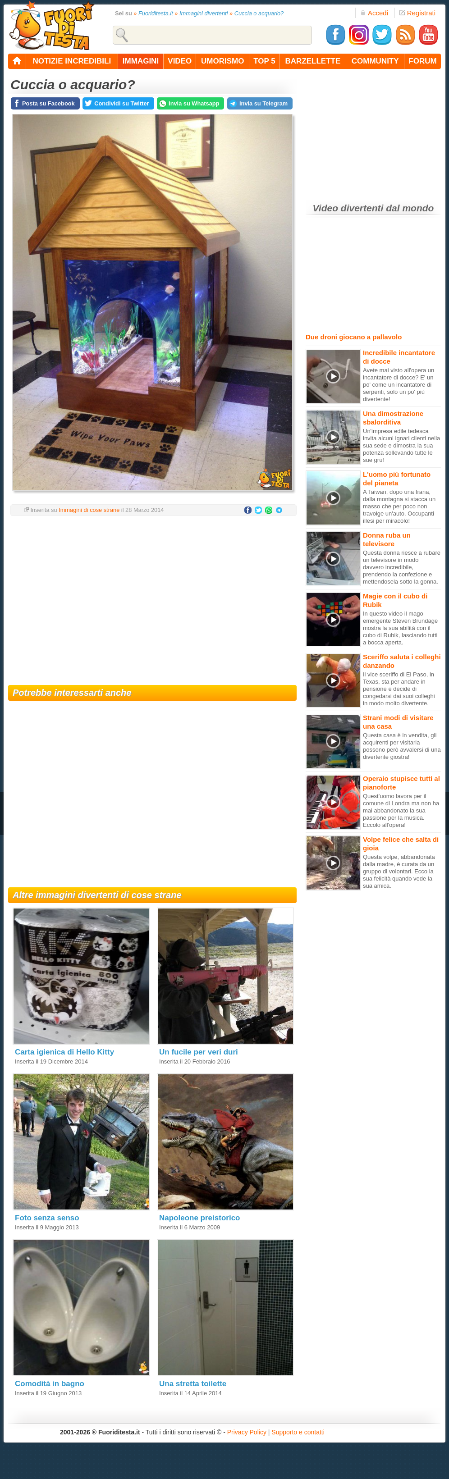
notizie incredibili (71, 61)
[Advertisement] (152, 595)
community (375, 61)
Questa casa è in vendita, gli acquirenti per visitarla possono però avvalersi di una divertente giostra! (402, 746)
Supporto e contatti (298, 1432)
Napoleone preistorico (199, 1218)
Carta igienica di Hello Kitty (64, 1052)
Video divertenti (348, 208)
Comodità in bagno (49, 1383)
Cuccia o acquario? (259, 13)
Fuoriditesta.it (155, 13)
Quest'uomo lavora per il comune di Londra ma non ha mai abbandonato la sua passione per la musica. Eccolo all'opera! (401, 810)
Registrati (417, 13)
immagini (141, 61)
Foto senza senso (47, 1218)
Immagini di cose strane (89, 510)
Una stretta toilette (192, 1383)
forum (422, 61)
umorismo (222, 61)
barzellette (313, 61)
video (180, 61)
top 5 (264, 61)
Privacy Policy (246, 1432)
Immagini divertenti (203, 13)
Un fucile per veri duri (198, 1052)
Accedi (374, 13)
